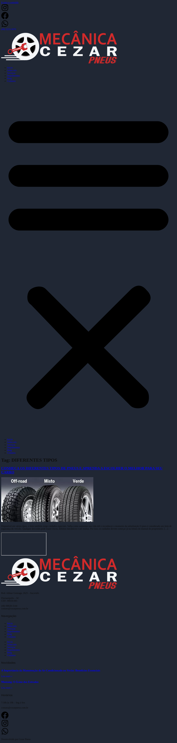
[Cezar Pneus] (23, 544)
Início (10, 67)
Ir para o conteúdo (10, 2)
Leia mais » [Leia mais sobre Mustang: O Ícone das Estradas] (6, 687)
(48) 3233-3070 (8, 29)
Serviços (11, 73)
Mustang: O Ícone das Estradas (19, 681)
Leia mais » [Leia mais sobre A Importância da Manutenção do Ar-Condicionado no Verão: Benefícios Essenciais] (6, 676)
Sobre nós (12, 70)
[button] (88, 260)
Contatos (11, 81)
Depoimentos (13, 75)
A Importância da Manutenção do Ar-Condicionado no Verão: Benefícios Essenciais (50, 670)
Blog (9, 78)
